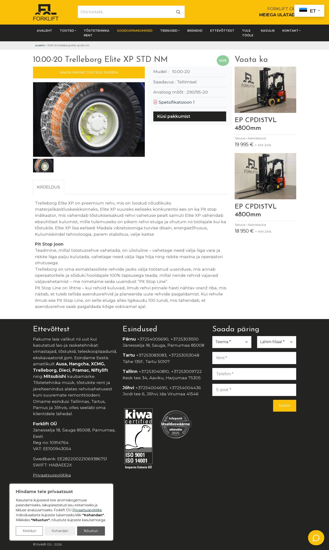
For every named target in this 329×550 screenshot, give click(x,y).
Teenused (169, 30)
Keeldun (29, 531)
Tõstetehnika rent (96, 33)
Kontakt (290, 30)
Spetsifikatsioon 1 (174, 102)
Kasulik (268, 30)
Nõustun (91, 531)
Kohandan (60, 531)
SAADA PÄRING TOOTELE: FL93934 (89, 72)
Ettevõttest (222, 30)
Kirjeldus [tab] (48, 186)
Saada (285, 405)
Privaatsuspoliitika (52, 475)
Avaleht (44, 30)
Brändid (195, 30)
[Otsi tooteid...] (125, 12)
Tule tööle (247, 33)
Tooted (67, 30)
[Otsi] (178, 11)
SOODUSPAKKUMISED (135, 30)
